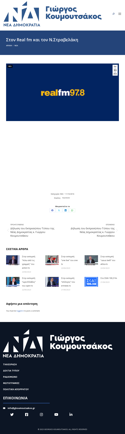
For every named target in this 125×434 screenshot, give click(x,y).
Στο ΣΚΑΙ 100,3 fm (108, 278)
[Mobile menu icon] (119, 13)
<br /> (58, 156)
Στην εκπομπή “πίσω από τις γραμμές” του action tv (28, 262)
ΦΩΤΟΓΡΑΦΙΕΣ (11, 383)
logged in (20, 311)
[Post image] (13, 260)
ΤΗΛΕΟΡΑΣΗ (10, 364)
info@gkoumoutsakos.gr (19, 408)
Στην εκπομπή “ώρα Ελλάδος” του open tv (29, 282)
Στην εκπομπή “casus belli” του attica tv (107, 260)
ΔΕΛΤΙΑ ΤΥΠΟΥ (11, 370)
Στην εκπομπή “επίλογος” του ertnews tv (68, 282)
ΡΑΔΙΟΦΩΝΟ (66, 198)
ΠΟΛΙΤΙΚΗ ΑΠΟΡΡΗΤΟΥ (16, 389)
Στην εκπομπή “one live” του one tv (69, 260)
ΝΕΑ (9, 66)
